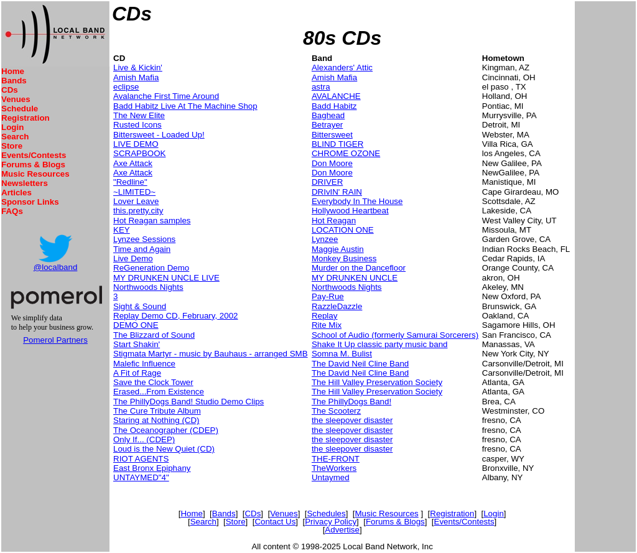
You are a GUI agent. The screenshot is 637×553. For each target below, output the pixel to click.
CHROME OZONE (346, 153)
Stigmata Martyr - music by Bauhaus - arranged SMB (210, 353)
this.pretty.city (138, 210)
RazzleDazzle (337, 306)
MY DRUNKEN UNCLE (355, 277)
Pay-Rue (328, 296)
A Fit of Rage (137, 373)
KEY (121, 230)
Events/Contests (33, 155)
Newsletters (24, 183)
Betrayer (327, 124)
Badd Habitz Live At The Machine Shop (185, 106)
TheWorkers (334, 468)
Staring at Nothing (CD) (156, 420)
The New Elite (139, 115)
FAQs (12, 211)
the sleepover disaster (352, 420)
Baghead (328, 115)
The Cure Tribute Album (157, 411)
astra (321, 86)
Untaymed (331, 477)
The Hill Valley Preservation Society (377, 382)
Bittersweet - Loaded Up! (159, 134)
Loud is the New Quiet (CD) (164, 448)
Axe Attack (132, 163)
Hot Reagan (334, 220)
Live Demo (133, 258)
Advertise (342, 529)
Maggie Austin (338, 249)
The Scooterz (336, 411)
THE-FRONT (336, 458)
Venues (15, 99)
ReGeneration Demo (151, 267)
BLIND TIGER (337, 144)
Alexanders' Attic (342, 67)
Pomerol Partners (55, 340)
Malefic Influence (144, 363)
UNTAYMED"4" (141, 477)
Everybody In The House (357, 201)
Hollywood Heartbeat (350, 210)
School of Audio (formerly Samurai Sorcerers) (395, 335)
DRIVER (327, 182)
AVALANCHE (336, 96)
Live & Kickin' (137, 67)
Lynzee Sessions (144, 239)
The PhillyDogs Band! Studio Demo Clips (188, 401)
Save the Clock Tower (153, 382)
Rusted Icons (137, 124)
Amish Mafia (136, 77)
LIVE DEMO (136, 144)
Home (12, 71)
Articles (16, 192)
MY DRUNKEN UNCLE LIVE (166, 277)
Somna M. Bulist (342, 353)
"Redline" (130, 182)
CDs (9, 90)
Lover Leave (136, 201)
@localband (56, 267)
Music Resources (35, 174)
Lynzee (325, 239)
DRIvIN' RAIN (337, 192)
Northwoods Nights (148, 287)
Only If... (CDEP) (144, 439)
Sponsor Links (30, 202)
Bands (14, 80)
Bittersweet (332, 134)
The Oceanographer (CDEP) (165, 430)
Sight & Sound (139, 306)
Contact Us (274, 521)
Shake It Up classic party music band (380, 344)
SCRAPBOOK (139, 153)
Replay (325, 315)
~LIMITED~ (134, 192)
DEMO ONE (136, 325)
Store (11, 146)
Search (15, 136)
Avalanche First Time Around (166, 96)
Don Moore (332, 163)
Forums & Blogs (33, 164)
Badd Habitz (334, 106)
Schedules (326, 513)
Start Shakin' (136, 344)
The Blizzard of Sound (154, 335)
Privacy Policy (330, 521)
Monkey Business (344, 258)
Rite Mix (327, 325)
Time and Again (141, 249)
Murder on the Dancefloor (359, 267)
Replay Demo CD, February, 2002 (175, 315)
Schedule (19, 108)
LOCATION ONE (343, 230)
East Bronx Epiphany (151, 468)
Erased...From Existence (158, 391)
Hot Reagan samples (151, 220)
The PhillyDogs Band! (351, 401)
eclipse (126, 86)
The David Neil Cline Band (360, 363)
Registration (25, 118)
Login (12, 127)
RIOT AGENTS (141, 458)
